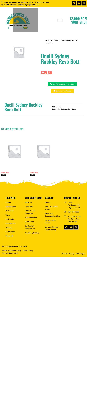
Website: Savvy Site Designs (73, 253)
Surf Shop (72, 109)
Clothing (57, 40)
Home (50, 40)
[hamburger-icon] (61, 20)
